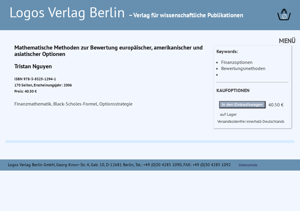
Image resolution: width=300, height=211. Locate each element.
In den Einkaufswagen (242, 104)
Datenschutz (248, 165)
